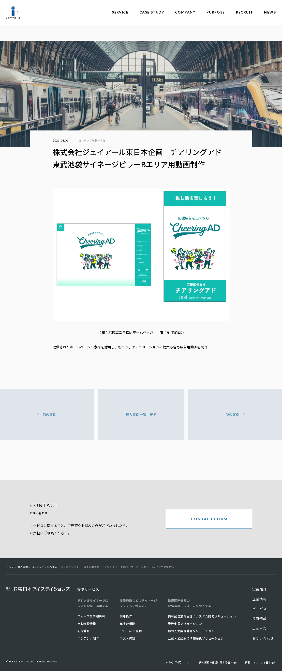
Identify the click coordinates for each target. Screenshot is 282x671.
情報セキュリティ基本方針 (260, 662)
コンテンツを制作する (91, 140)
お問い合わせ (263, 638)
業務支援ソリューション (185, 623)
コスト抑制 (127, 638)
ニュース (259, 628)
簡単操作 (126, 616)
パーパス (259, 608)
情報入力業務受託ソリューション (191, 631)
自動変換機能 (86, 623)
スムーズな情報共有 (91, 616)
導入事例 (22, 567)
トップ (10, 567)
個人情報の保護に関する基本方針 (218, 662)
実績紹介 (259, 589)
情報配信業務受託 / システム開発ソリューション (202, 616)
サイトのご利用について (177, 662)
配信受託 (83, 631)
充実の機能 (127, 623)
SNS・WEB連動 (131, 631)
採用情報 (259, 618)
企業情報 (259, 599)
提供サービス (88, 589)
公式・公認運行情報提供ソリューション (196, 638)
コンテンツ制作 (88, 638)
